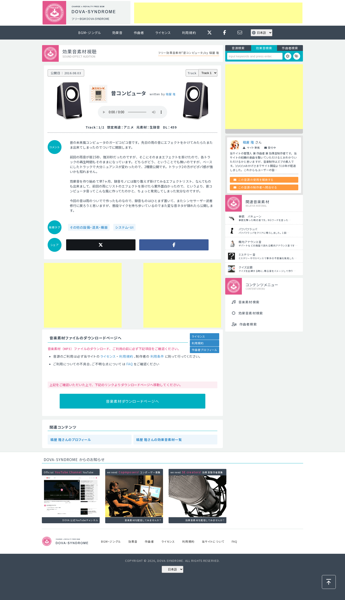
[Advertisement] (218, 13)
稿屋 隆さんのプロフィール (70, 439)
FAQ (129, 364)
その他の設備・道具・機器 (89, 227)
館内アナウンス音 (250, 242)
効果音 (117, 32)
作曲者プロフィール (204, 350)
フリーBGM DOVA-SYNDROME (90, 19)
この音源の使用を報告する (256, 180)
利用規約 (189, 32)
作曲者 (139, 32)
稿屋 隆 (171, 94)
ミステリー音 (247, 254)
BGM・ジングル (89, 32)
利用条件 (157, 356)
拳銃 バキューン (250, 216)
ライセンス (163, 32)
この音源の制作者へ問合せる (257, 187)
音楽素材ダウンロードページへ (132, 401)
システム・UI (124, 227)
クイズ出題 (246, 267)
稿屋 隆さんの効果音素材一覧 (159, 439)
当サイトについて (213, 541)
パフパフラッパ (248, 229)
